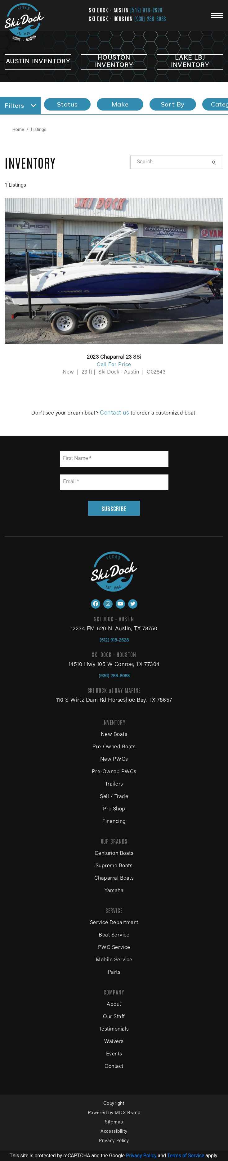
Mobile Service (114, 960)
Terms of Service (185, 1156)
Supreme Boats (114, 866)
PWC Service (114, 947)
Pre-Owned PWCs (114, 772)
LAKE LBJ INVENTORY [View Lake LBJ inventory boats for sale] (190, 62)
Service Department (114, 923)
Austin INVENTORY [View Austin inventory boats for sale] (38, 62)
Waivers (114, 1042)
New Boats (114, 734)
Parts (114, 972)
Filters (20, 105)
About (114, 1004)
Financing (114, 821)
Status (67, 104)
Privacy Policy (114, 1141)
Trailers (114, 784)
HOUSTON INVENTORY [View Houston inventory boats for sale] (114, 62)
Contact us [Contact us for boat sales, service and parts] (114, 413)
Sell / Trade (114, 797)
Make (120, 104)
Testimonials (114, 1029)
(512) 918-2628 (146, 9)
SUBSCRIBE (114, 508)
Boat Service (114, 935)
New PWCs (114, 759)
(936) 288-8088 (150, 18)
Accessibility (114, 1131)
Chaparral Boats (114, 878)
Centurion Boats (114, 853)
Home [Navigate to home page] (18, 129)
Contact (114, 1066)
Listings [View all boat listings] (38, 129)
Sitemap (114, 1122)
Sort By (173, 104)
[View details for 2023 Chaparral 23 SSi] (114, 282)
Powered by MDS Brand (114, 1113)
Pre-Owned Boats (114, 747)
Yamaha (114, 891)
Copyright (113, 1103)
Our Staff (114, 1017)
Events (114, 1054)
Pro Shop (114, 809)
